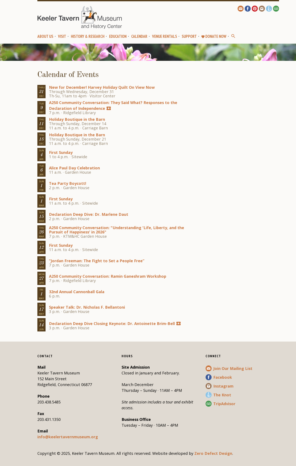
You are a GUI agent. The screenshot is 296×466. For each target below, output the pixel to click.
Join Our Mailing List (232, 368)
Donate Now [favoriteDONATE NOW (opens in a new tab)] (213, 36)
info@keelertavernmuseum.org (67, 436)
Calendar (139, 36)
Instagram (223, 386)
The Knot (222, 394)
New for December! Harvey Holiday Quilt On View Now (102, 87)
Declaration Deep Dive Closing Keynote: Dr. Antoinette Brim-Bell (112, 323)
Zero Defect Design (213, 453)
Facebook (222, 377)
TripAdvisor (224, 403)
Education (118, 36)
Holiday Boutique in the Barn (77, 119)
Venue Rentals (164, 36)
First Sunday (61, 152)
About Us (45, 36)
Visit (62, 36)
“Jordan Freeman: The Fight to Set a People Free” (96, 260)
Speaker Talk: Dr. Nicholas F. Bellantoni (87, 307)
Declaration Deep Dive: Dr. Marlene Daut (88, 214)
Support (189, 36)
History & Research (87, 36)
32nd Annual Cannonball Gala (76, 291)
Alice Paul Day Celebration (74, 167)
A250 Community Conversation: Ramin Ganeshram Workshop (107, 276)
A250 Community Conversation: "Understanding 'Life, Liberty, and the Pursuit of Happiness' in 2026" (116, 230)
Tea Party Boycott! (67, 183)
